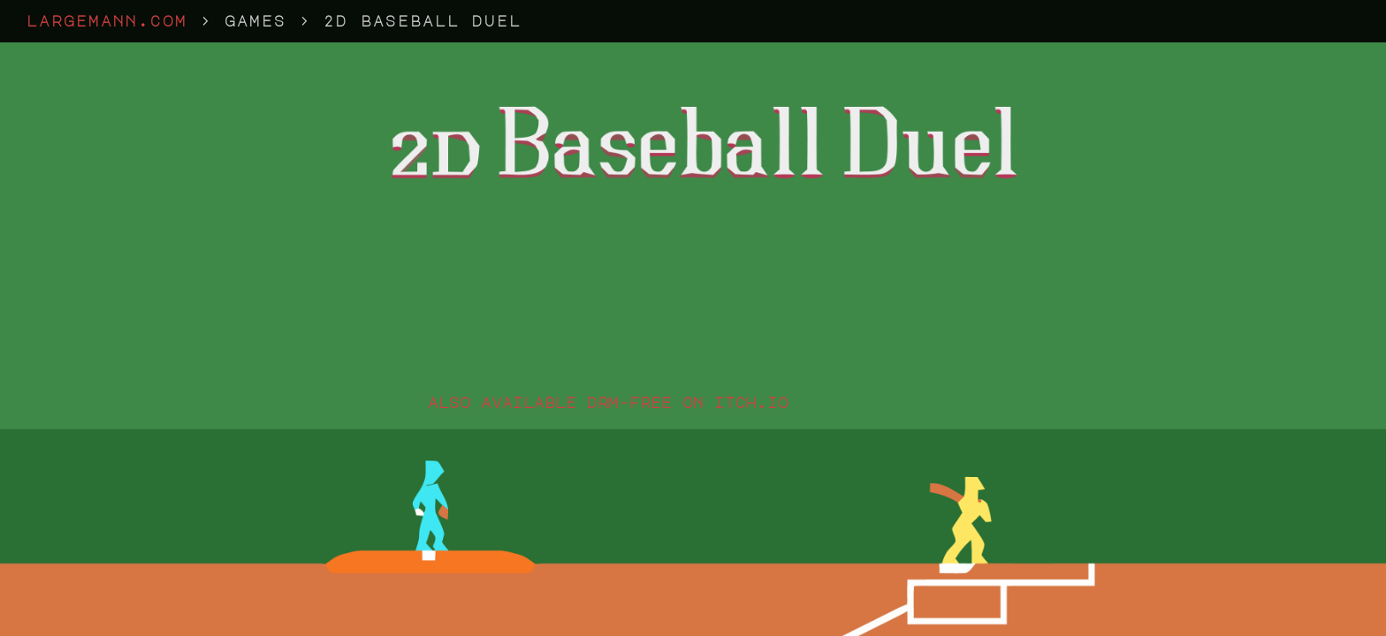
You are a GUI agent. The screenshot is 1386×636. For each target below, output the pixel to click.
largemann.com (107, 21)
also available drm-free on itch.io (608, 403)
